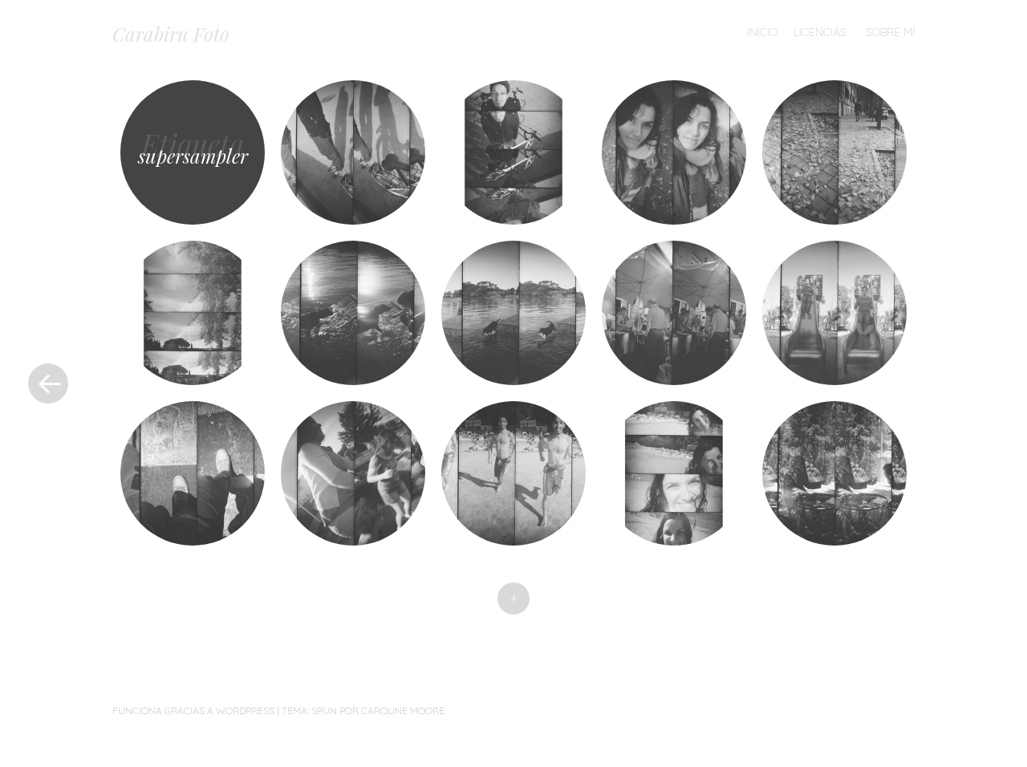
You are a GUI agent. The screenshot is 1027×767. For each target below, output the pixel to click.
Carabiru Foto (170, 34)
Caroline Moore (402, 710)
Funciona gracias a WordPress (193, 710)
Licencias (820, 32)
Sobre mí (890, 32)
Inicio (762, 32)
